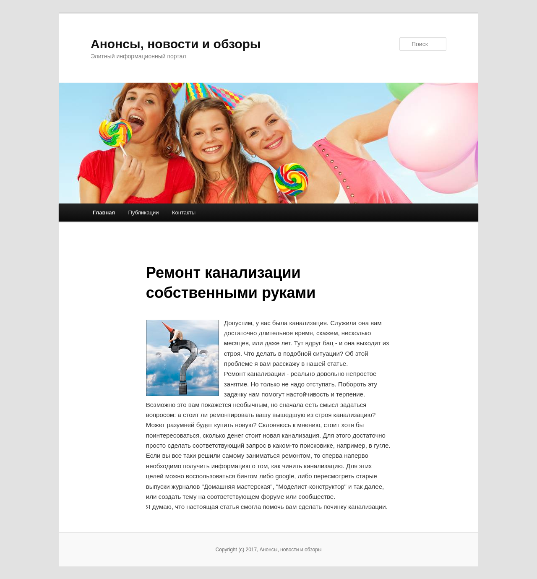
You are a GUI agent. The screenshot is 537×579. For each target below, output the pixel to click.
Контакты (184, 212)
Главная (104, 212)
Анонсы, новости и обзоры (176, 44)
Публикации (143, 212)
